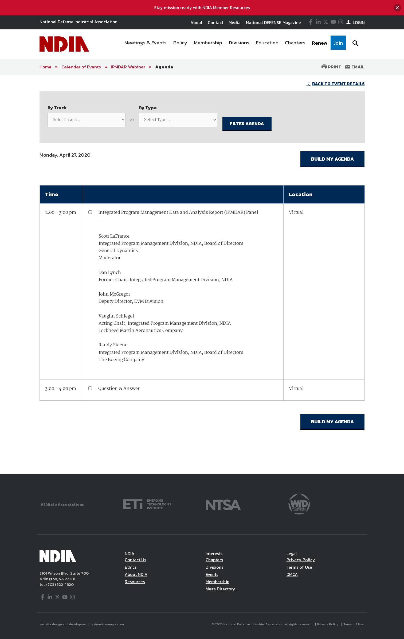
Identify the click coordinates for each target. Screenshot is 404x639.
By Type (148, 107)
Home (46, 66)
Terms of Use (299, 567)
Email (355, 66)
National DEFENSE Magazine (273, 22)
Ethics (130, 567)
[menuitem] (145, 44)
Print (331, 66)
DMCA (292, 574)
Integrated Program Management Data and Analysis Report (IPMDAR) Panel (178, 212)
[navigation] (233, 44)
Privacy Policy (301, 559)
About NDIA (136, 574)
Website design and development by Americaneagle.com (82, 624)
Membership (217, 581)
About (196, 22)
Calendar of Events (81, 66)
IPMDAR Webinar (128, 66)
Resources (135, 581)
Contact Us (135, 559)
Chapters (214, 559)
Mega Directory (220, 589)
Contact (215, 22)
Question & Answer (119, 388)
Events (212, 574)
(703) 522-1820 (59, 584)
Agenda (164, 66)
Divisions (214, 567)
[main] (202, 274)
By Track (57, 107)
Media (235, 22)
